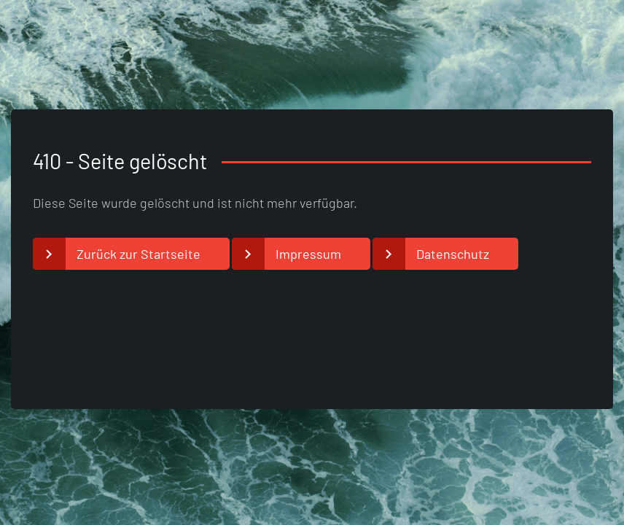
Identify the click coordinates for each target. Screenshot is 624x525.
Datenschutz (452, 254)
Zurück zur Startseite (138, 254)
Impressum (308, 254)
